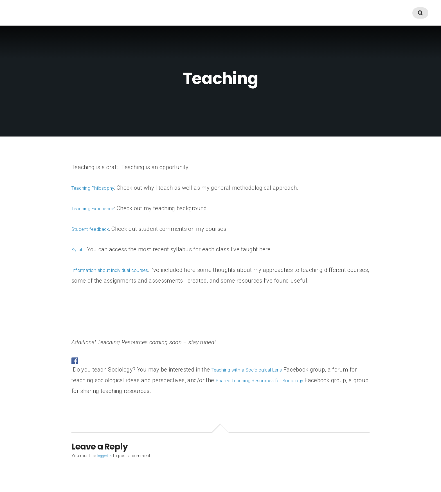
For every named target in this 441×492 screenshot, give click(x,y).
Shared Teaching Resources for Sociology (277, 380)
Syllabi (79, 249)
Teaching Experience (97, 208)
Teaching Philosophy (97, 187)
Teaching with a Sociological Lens (254, 369)
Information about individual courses (118, 270)
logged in (106, 455)
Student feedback (94, 228)
